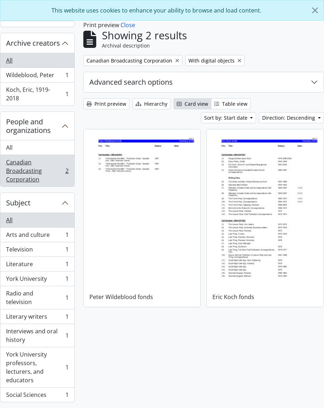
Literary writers (37, 318)
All (9, 60)
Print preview (106, 103)
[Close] (315, 10)
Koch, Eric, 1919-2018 (37, 94)
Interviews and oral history (37, 335)
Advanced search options (131, 82)
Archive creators (33, 43)
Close (128, 25)
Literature (37, 266)
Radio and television (37, 297)
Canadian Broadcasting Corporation (37, 170)
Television (37, 251)
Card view (192, 103)
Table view (230, 103)
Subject (18, 203)
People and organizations (28, 126)
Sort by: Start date (226, 117)
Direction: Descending (289, 117)
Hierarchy (151, 103)
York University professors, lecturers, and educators (37, 367)
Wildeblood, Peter (37, 77)
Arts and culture (37, 236)
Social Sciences (37, 396)
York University (37, 280)
